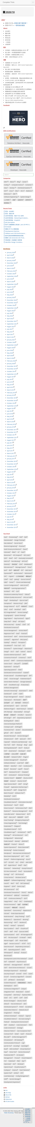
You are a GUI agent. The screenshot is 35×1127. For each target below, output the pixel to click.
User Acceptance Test (24, 1031)
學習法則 (7, 38)
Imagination (8, 1013)
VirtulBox (21, 715)
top (30, 742)
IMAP (13, 660)
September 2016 (12, 469)
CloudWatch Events (10, 829)
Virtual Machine (25, 1049)
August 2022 (11, 311)
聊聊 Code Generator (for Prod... (14, 238)
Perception (22, 642)
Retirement (28, 573)
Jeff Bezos (11, 980)
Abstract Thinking (23, 775)
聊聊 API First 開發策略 (11, 229)
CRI (16, 940)
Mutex (21, 697)
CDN (21, 564)
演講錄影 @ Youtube (11, 63)
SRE (15, 194)
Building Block (8, 721)
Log (23, 1043)
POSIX (21, 1007)
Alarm (29, 651)
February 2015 (11, 503)
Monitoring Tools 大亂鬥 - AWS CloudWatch (18, 98)
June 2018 (10, 414)
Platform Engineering (17, 859)
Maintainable (8, 540)
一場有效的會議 (19, 25)
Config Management (22, 1076)
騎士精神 (7, 757)
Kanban (13, 925)
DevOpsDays (14, 600)
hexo (16, 805)
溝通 (14, 200)
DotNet (30, 709)
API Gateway (19, 1040)
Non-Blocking (15, 561)
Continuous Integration (12, 989)
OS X (22, 191)
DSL (20, 901)
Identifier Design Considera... (13, 242)
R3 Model (7, 227)
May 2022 (10, 316)
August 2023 (11, 287)
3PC (5, 576)
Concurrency (17, 910)
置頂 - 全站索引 (9, 211)
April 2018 (10, 419)
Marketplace (8, 986)
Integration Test (9, 992)
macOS (6, 883)
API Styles (21, 621)
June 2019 (10, 382)
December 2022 (12, 300)
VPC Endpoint (17, 555)
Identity (17, 841)
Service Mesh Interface (11, 682)
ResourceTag (8, 922)
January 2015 (11, 506)
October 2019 (11, 371)
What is (21, 844)
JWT (22, 856)
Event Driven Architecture (17, 968)
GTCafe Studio (9, 1101)
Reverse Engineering (10, 546)
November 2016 (12, 464)
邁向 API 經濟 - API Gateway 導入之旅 (16, 96)
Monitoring (8, 850)
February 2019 (11, 392)
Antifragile (18, 727)
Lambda (7, 639)
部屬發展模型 (22, 983)
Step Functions (19, 618)
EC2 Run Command (10, 871)
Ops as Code (24, 600)
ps (13, 703)
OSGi (21, 805)
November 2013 (12, 527)
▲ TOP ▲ (26, 1122)
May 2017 (10, 448)
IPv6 (16, 931)
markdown (25, 895)
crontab (19, 974)
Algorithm (15, 639)
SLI (24, 645)
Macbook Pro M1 (14, 772)
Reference (7, 194)
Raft (15, 790)
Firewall (6, 787)
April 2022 (10, 318)
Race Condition (9, 928)
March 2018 (10, 422)
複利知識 (18, 703)
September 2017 (12, 437)
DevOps (13, 188)
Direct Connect (9, 808)
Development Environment (19, 1022)
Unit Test (24, 706)
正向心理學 (15, 754)
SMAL (17, 721)
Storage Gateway (25, 682)
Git (5, 865)
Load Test (20, 763)
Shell (6, 998)
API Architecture (18, 835)
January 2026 (11, 260)
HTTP (24, 943)
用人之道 (7, 1037)
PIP (13, 591)
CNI (5, 898)
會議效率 (7, 880)
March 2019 (10, 390)
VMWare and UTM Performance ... (15, 233)
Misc (17, 191)
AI (19, 552)
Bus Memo (8, 790)
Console (28, 977)
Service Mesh (23, 630)
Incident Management (11, 760)
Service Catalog (23, 612)
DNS (17, 928)
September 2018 (12, 406)
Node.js (26, 748)
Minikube (21, 1064)
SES (17, 883)
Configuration (8, 838)
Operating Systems (10, 670)
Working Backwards (10, 748)
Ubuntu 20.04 (27, 778)
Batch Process (8, 793)
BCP (28, 814)
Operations (17, 919)
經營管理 (29, 200)
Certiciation (12, 775)
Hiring (25, 784)
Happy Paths (8, 901)
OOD (29, 751)
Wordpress (8, 853)
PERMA (6, 766)
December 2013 (12, 525)
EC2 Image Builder (10, 612)
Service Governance (25, 636)
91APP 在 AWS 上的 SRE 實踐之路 (15, 80)
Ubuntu (22, 907)
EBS (5, 1025)
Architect (7, 591)
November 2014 (12, 511)
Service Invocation (10, 904)
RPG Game (24, 639)
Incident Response (10, 983)
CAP (21, 998)
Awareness (28, 648)
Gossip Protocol (27, 868)
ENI (15, 558)
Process (17, 1058)
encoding (16, 1046)
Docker (6, 859)
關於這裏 (7, 33)
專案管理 (7, 588)
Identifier (14, 766)
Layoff (20, 769)
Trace (31, 606)
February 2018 (11, 424)
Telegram (17, 826)
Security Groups (9, 974)
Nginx (28, 618)
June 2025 (10, 266)
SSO (5, 968)
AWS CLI (7, 561)
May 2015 (10, 498)
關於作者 (7, 35)
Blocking (26, 919)
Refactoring (18, 838)
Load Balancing (9, 1076)
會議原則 (19, 778)
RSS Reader (17, 700)
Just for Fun (8, 1046)
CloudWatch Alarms (10, 802)
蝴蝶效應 (15, 907)
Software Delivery (10, 763)
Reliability (7, 796)
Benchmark (8, 955)
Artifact (16, 1073)
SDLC (20, 748)
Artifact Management (19, 1037)
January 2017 (11, 459)
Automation (23, 691)
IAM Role (7, 965)
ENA (25, 865)
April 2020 (10, 355)
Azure (28, 859)
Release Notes (21, 814)
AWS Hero (28, 570)
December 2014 (12, 509)
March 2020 (10, 358)
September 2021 (12, 324)
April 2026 (10, 255)
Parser (26, 769)
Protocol (29, 1034)
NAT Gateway (24, 883)
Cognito (11, 576)
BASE (20, 865)
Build (6, 1049)
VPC (16, 922)
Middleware (28, 564)
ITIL (5, 1061)
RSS (6, 1090)
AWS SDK (29, 862)
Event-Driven (8, 636)
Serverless (8, 648)
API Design (7, 718)
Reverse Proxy (18, 603)
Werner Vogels (9, 940)
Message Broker (17, 965)
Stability (7, 642)
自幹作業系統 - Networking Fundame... (16, 218)
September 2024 (12, 276)
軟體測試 (7, 203)
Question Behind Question (12, 654)
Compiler (7, 907)
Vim (5, 751)
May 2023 (10, 295)
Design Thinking (19, 540)
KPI (5, 937)
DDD (23, 949)
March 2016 (10, 482)
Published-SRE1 (9, 1055)
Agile (6, 943)
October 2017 (11, 435)
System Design (25, 197)
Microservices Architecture (21, 853)
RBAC (14, 552)
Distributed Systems (25, 188)
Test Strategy (23, 823)
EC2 (18, 606)
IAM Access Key (9, 624)
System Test (8, 1073)
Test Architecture (16, 1004)
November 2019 (12, 369)
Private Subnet (9, 675)
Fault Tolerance (25, 1070)
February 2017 (11, 456)
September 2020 (12, 345)
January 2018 (11, 427)
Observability (18, 712)
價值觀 (6, 781)
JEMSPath (25, 841)
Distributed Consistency (11, 799)
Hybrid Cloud (8, 1067)
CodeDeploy (28, 901)
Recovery (13, 769)
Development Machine (11, 231)
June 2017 (10, 445)
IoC (12, 874)
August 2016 (11, 472)
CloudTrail (23, 760)
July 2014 (10, 517)
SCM (24, 624)
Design (6, 651)
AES (25, 1004)
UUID (14, 796)
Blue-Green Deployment (12, 856)
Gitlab (17, 1034)
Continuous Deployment (24, 660)
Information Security (25, 802)
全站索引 (7, 31)
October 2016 (11, 466)
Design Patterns (9, 606)
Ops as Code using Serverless (14, 100)
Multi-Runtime (9, 916)
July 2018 (10, 411)
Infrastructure (8, 739)
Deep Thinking (20, 916)
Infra (6, 609)
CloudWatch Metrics (10, 1019)
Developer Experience (11, 970)
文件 (5, 558)
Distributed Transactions (12, 892)
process (7, 660)
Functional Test (9, 730)
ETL (10, 998)
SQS (25, 537)
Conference (28, 766)
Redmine (29, 191)
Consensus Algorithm (17, 977)
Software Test (20, 793)
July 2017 (10, 443)
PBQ (18, 1061)
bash (22, 1034)
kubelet (26, 673)
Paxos (25, 549)
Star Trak (7, 745)
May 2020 (10, 353)
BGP (16, 636)
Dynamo (28, 715)
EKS (17, 934)
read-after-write (9, 814)
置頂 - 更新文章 (9, 213)
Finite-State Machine (17, 913)
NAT (27, 856)
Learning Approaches (19, 588)
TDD (30, 1025)
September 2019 (12, 374)
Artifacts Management (11, 688)
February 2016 (11, 485)
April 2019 (10, 387)
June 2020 (10, 350)
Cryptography (8, 615)
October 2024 (11, 273)
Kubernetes (8, 826)
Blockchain (7, 555)
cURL (6, 679)
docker (18, 730)
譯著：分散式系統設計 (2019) (13, 57)
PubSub (6, 1022)
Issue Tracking (9, 820)
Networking (16, 868)
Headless (12, 1025)
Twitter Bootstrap (9, 1113)
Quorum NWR (23, 931)
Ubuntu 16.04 (22, 781)
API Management (26, 934)
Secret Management (10, 630)
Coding (7, 185)
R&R (5, 817)
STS (22, 1073)
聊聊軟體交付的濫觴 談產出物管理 (15, 91)
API (14, 718)
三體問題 (7, 754)
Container (29, 185)
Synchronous (8, 805)
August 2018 (11, 408)
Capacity (7, 742)
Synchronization (9, 934)
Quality (18, 624)
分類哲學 (7, 44)
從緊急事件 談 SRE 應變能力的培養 (15, 93)
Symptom (21, 925)
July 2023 (10, 289)
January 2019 (11, 395)
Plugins (25, 757)
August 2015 (11, 495)
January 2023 (11, 297)
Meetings (7, 835)
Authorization (18, 573)
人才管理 (7, 200)
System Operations (10, 847)
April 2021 (10, 334)
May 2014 (10, 519)
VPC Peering (8, 712)
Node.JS (21, 1016)
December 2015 (12, 490)
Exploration (8, 666)
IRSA (30, 808)
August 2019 (11, 377)
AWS (6, 182)
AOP (24, 609)
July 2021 (10, 329)
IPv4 (30, 811)
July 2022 (10, 313)
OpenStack (7, 910)
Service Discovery (24, 1052)
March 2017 (10, 453)
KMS (30, 691)
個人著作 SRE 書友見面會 (12, 69)
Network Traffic (17, 757)
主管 (6, 1079)
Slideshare (8, 1099)
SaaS (18, 633)
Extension (7, 868)
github (6, 733)
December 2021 (12, 321)
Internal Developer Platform (13, 724)
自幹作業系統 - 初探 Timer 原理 (14, 216)
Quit (5, 537)
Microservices (9, 567)
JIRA (25, 603)
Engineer (7, 886)
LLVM (15, 694)
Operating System (14, 949)
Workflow (17, 609)
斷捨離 (6, 715)
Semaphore (8, 603)
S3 (5, 980)
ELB (28, 916)
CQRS (21, 694)
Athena (6, 1004)
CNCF (6, 931)
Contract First (8, 1034)
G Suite (29, 968)
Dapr (6, 1052)
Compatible (8, 995)
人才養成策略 (20, 576)
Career (24, 182)
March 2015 (10, 501)
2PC (11, 733)
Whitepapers (8, 952)
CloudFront (24, 928)
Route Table (24, 940)
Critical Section (9, 877)
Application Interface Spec (19, 787)
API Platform (8, 895)
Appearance (27, 910)
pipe (30, 745)
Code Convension (10, 1028)
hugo (6, 600)
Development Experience (12, 1082)
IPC (22, 570)
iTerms (24, 892)
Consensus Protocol (10, 657)
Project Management (11, 697)
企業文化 (17, 895)
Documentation (27, 730)
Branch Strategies (10, 1001)
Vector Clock (8, 663)
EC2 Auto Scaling (24, 1019)
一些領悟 (7, 42)
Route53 (18, 733)
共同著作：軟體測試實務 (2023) (14, 55)
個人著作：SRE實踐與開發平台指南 (15, 52)
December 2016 (12, 461)
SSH (5, 775)
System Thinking (20, 615)
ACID (29, 657)
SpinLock (23, 739)
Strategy (20, 1028)
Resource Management (20, 811)
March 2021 (10, 337)
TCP (19, 829)
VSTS (25, 974)
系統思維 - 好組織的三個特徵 (13, 240)
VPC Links (27, 555)
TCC (28, 943)
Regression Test (9, 633)
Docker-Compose (18, 850)
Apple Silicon (12, 865)
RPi (5, 949)
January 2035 (11, 252)
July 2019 (10, 379)
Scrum (6, 977)
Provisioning (13, 537)
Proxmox (22, 546)
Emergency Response (22, 820)
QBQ (6, 582)
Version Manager (22, 736)
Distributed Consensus (11, 627)
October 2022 (11, 305)
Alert (12, 883)
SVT (5, 862)
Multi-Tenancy (21, 709)
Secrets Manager (15, 1079)
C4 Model (23, 937)
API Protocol (20, 874)
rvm (26, 835)
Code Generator (22, 1025)
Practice (14, 844)
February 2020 (11, 361)
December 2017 (12, 429)
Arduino (13, 781)
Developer (22, 751)
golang (17, 579)
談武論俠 (7, 703)
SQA (17, 651)
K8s (6, 772)
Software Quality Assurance (13, 597)
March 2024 (10, 281)
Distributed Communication (13, 673)
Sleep (15, 621)
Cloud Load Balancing (23, 582)
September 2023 (12, 284)
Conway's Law (8, 727)
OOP (26, 817)
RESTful (26, 965)
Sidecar (27, 594)
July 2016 (10, 474)
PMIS (29, 983)
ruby (16, 901)
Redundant (20, 992)
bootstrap (23, 970)
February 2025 (11, 271)
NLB (11, 579)
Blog (19, 182)
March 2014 (10, 522)
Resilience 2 (8, 919)
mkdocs (14, 642)
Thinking (17, 1013)
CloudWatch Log (14, 685)
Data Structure (9, 946)
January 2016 (11, 488)
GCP (6, 191)
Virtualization (8, 1040)
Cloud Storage (14, 679)
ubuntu (28, 697)
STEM (22, 862)
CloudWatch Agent (21, 675)
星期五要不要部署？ (21, 23)
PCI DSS (11, 862)
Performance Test (21, 808)
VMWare (25, 703)
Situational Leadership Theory (13, 594)
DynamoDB (8, 573)
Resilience (23, 922)
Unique (23, 989)
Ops (24, 1061)
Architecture (22, 832)
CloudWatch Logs (10, 832)
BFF (30, 675)
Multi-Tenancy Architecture (12, 549)
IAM (16, 986)
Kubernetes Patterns (10, 1010)
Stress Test (13, 1052)
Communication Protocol (12, 1043)
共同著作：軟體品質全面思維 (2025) (15, 50)
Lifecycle (17, 663)
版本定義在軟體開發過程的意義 (13, 235)
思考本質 (7, 40)
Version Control (14, 943)
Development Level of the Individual (15, 958)
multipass (7, 1070)
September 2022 (12, 308)
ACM (11, 609)
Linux (11, 191)
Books (6, 769)
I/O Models (20, 1055)
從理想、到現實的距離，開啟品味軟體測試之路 (18, 78)
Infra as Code (27, 597)
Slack (11, 558)
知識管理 (21, 200)
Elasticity (7, 564)
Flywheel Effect (27, 995)
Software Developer (10, 1016)
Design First (22, 790)
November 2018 (12, 400)
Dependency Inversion (22, 946)
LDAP (6, 579)
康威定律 (7, 844)
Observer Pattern (9, 1031)
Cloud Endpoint (27, 1058)
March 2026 (10, 258)
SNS (21, 537)
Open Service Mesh (10, 784)
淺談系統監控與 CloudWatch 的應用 (15, 102)
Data (6, 188)
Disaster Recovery (10, 736)
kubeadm (12, 961)
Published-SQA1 (25, 679)
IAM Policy (17, 995)
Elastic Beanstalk (23, 847)
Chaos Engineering (10, 823)
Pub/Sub (24, 633)
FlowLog (19, 745)
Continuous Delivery (15, 898)
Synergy (7, 874)
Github (7, 1097)
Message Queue (20, 567)
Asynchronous (21, 961)
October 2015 (11, 493)
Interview (7, 552)
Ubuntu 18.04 (21, 1001)
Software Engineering (11, 197)
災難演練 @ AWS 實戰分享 (12, 87)
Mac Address (8, 543)
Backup (16, 952)
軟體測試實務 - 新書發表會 (12, 71)
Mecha (30, 892)
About (12, 182)
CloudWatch (8, 645)
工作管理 (25, 663)
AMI (11, 931)
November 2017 (12, 432)
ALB (5, 685)
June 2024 (10, 279)
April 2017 (10, 451)
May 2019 (10, 385)
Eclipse (29, 880)
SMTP (16, 998)
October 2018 (11, 403)
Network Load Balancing (19, 742)
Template (25, 772)
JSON (14, 886)
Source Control (26, 579)
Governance (13, 751)
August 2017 (11, 440)
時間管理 (24, 606)
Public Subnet (8, 841)
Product (24, 952)
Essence (15, 1070)
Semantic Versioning (10, 691)
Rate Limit (12, 817)
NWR (29, 937)
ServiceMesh (28, 871)
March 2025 (10, 268)
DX (17, 889)
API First (25, 561)
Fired (20, 871)
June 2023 (10, 292)
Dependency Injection (24, 718)
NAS (13, 745)
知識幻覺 (23, 754)
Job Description (9, 222)
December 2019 (12, 366)
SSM (25, 998)
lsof (5, 961)
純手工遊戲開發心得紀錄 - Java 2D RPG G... (17, 224)
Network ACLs (23, 1010)
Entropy (27, 712)
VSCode (6, 913)
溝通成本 (13, 715)
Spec (17, 706)
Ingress (28, 1016)
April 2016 (10, 480)
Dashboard (8, 694)
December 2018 (12, 398)
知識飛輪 (25, 904)
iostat (31, 974)
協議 (19, 904)
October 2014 (11, 514)
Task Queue (8, 700)
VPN (29, 739)
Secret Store (18, 543)
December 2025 (12, 263)
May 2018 (10, 416)
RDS (10, 570)
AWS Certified (14, 1049)
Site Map (8, 1092)
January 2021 (11, 340)
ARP (24, 654)
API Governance (9, 889)
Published (12, 1061)
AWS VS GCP (24, 585)
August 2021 (11, 326)
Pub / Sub (17, 645)
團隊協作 (29, 576)
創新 (27, 763)
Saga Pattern (8, 618)
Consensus (22, 657)
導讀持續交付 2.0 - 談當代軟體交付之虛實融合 (18, 89)
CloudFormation (20, 1067)
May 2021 (10, 332)
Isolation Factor (9, 778)
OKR (16, 739)
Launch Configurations (11, 585)
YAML (20, 670)
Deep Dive (7, 621)
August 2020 (11, 348)
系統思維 (15, 564)
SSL (17, 862)
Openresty (7, 1064)
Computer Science (18, 185)
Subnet (23, 651)
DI (28, 624)
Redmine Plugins (9, 709)
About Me (8, 1095)
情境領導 (20, 817)
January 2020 (11, 363)
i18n (20, 766)
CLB (17, 591)
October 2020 (11, 342)
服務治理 (16, 570)
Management (8, 1058)
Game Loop (21, 886)
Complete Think (8, 2)
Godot (27, 992)
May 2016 (10, 477)
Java (5, 570)
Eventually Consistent (26, 558)
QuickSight (25, 1046)
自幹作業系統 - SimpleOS (12, 220)
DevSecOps (20, 980)
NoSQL (6, 925)
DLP (14, 1064)
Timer (30, 567)
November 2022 (12, 303)
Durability (28, 1007)
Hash (23, 552)
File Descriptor (13, 937)
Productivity (25, 685)
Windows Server (20, 877)
